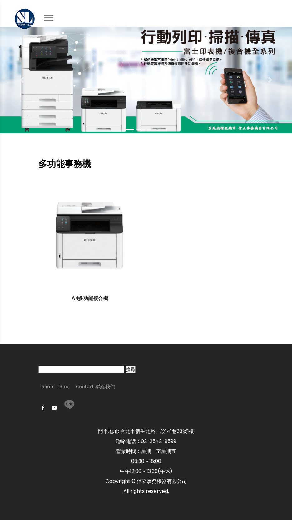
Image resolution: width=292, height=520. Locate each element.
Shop (47, 386)
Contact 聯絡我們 (95, 386)
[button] (22, 80)
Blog (64, 386)
